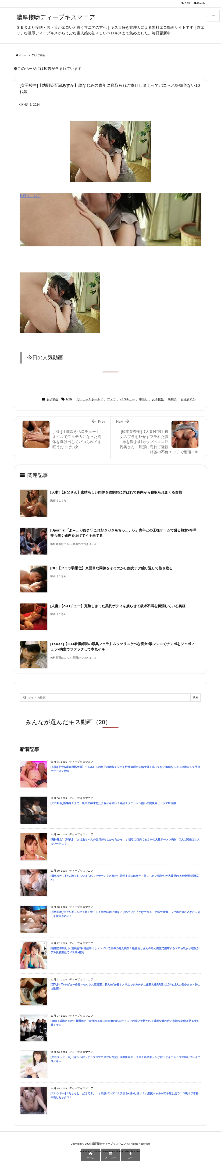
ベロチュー (127, 399)
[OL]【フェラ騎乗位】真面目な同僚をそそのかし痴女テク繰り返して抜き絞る (111, 568)
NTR (69, 399)
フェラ (111, 399)
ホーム (22, 55)
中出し (143, 399)
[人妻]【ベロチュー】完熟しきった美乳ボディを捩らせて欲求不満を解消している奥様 (118, 606)
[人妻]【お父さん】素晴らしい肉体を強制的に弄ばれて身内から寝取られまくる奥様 (116, 492)
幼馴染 (172, 399)
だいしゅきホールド (89, 399)
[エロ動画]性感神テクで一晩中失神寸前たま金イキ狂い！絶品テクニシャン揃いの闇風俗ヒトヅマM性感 (113, 803)
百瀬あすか (188, 399)
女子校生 (40, 55)
